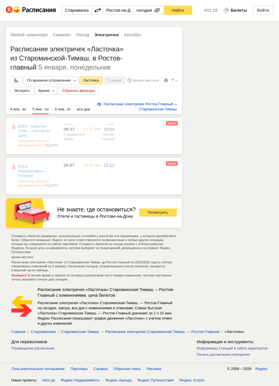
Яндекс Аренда (118, 380)
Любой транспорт (29, 34)
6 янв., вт (63, 109)
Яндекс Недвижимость (80, 380)
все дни (83, 109)
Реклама (154, 369)
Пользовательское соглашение (38, 369)
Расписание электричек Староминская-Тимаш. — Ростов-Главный (162, 332)
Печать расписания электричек (223, 354)
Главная (18, 332)
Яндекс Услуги (191, 380)
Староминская (43, 332)
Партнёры (78, 369)
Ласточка (91, 80)
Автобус (132, 34)
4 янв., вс (18, 109)
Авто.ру (48, 380)
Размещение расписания (32, 348)
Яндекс (261, 369)
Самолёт (62, 34)
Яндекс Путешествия (156, 380)
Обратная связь (127, 369)
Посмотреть (158, 212)
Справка (100, 369)
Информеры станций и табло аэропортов (232, 348)
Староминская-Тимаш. (80, 332)
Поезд (82, 34)
